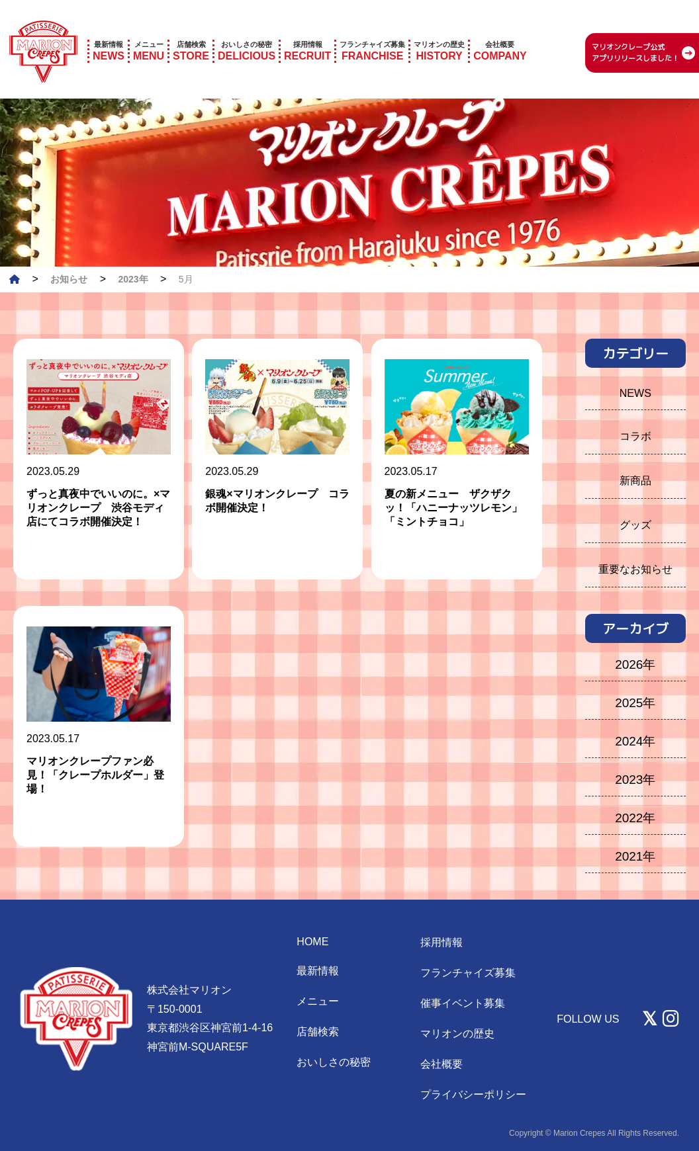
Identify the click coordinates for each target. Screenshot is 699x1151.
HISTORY (439, 32)
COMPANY (500, 32)
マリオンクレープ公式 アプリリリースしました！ (635, 35)
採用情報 (441, 942)
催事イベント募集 (462, 1003)
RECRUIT (307, 32)
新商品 (635, 480)
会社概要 (441, 1064)
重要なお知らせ (635, 569)
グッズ (635, 525)
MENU (148, 32)
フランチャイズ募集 (468, 972)
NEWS (108, 32)
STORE (191, 32)
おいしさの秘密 (334, 1062)
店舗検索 (318, 1031)
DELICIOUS (246, 32)
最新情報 (318, 970)
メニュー (318, 1001)
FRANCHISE (372, 32)
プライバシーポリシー (473, 1094)
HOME (312, 941)
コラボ (635, 436)
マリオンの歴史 (457, 1033)
